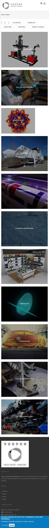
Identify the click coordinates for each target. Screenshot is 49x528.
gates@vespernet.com (9, 514)
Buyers (4, 496)
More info (31, 521)
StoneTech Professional (24, 228)
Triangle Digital (24, 191)
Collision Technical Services (24, 49)
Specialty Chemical (38, 27)
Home (3, 14)
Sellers (4, 499)
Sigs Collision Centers (24, 87)
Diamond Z (24, 153)
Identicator (24, 303)
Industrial (21, 27)
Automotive (17, 22)
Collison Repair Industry (24, 379)
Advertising (8, 27)
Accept (12, 525)
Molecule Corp (18, 120)
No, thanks (5, 525)
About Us (5, 491)
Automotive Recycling (24, 416)
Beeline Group (24, 266)
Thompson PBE (24, 341)
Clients (4, 494)
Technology (31, 22)
